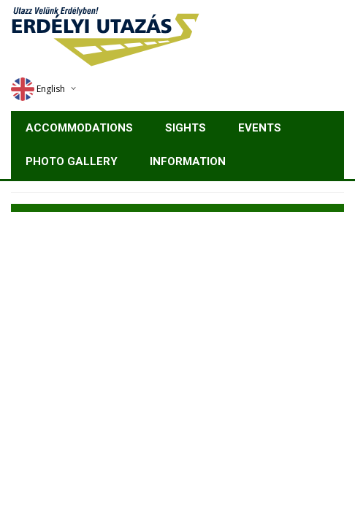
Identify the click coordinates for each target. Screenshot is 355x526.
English (38, 89)
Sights (185, 127)
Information (188, 161)
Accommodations (79, 127)
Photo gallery (72, 161)
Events (259, 127)
